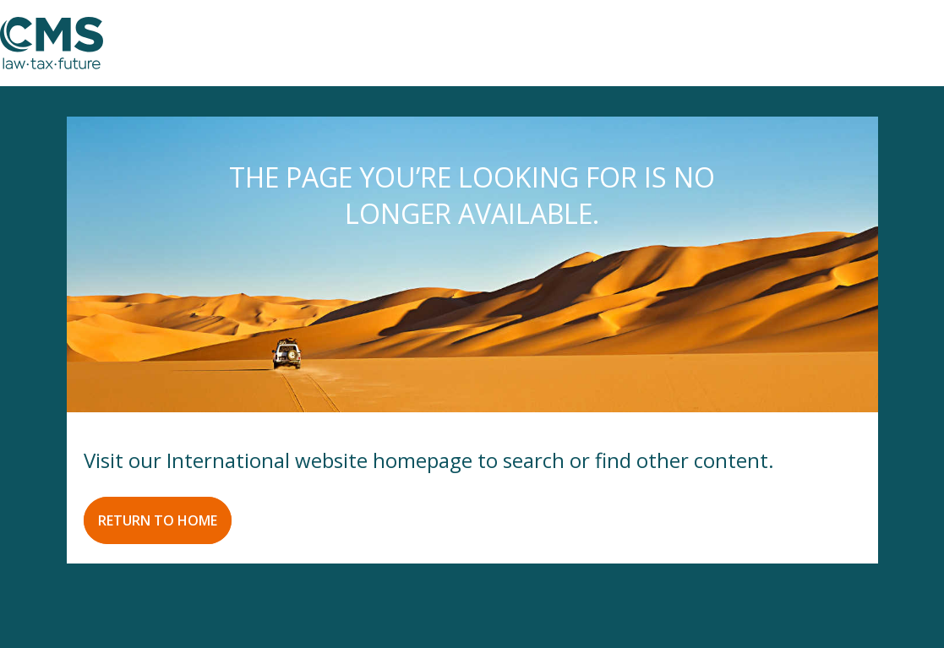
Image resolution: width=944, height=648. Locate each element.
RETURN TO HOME (157, 520)
